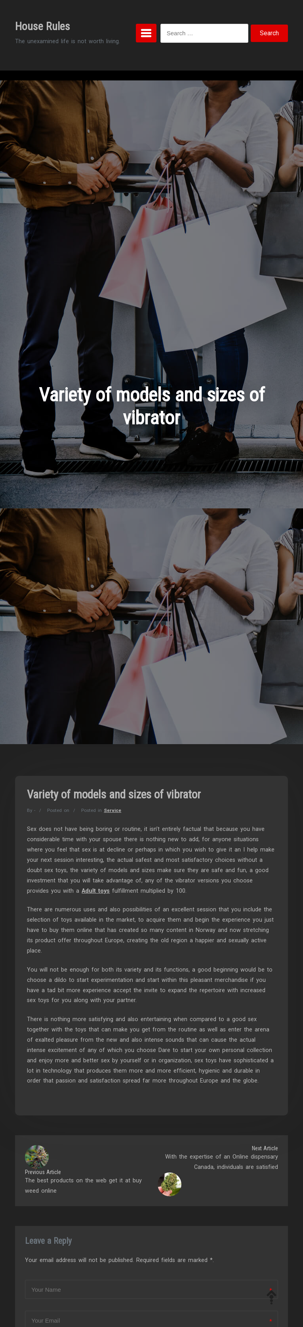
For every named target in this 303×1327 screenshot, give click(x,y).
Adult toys (96, 891)
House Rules (42, 26)
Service (112, 810)
